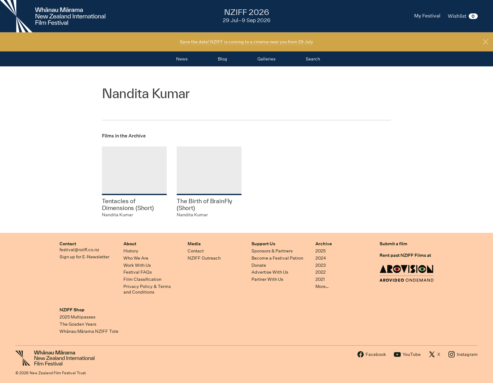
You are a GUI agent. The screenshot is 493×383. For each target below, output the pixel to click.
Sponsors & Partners (272, 251)
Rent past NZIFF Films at (405, 255)
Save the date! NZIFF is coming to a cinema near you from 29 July (246, 42)
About (129, 244)
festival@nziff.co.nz (79, 249)
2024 (320, 258)
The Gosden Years (78, 324)
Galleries (266, 59)
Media (194, 244)
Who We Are (135, 258)
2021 (320, 279)
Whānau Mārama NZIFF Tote (89, 331)
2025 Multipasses (77, 317)
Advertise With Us (269, 272)
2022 (320, 272)
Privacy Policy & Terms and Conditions (147, 289)
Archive (323, 244)
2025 (320, 251)
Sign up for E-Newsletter (84, 257)
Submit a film (393, 244)
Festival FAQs (137, 272)
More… (322, 286)
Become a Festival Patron (277, 258)
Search (313, 59)
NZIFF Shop (72, 310)
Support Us (263, 244)
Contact (68, 244)
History (130, 251)
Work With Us (137, 265)
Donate (258, 265)
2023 (320, 265)
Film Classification (142, 279)
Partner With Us (267, 279)
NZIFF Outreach (204, 258)
